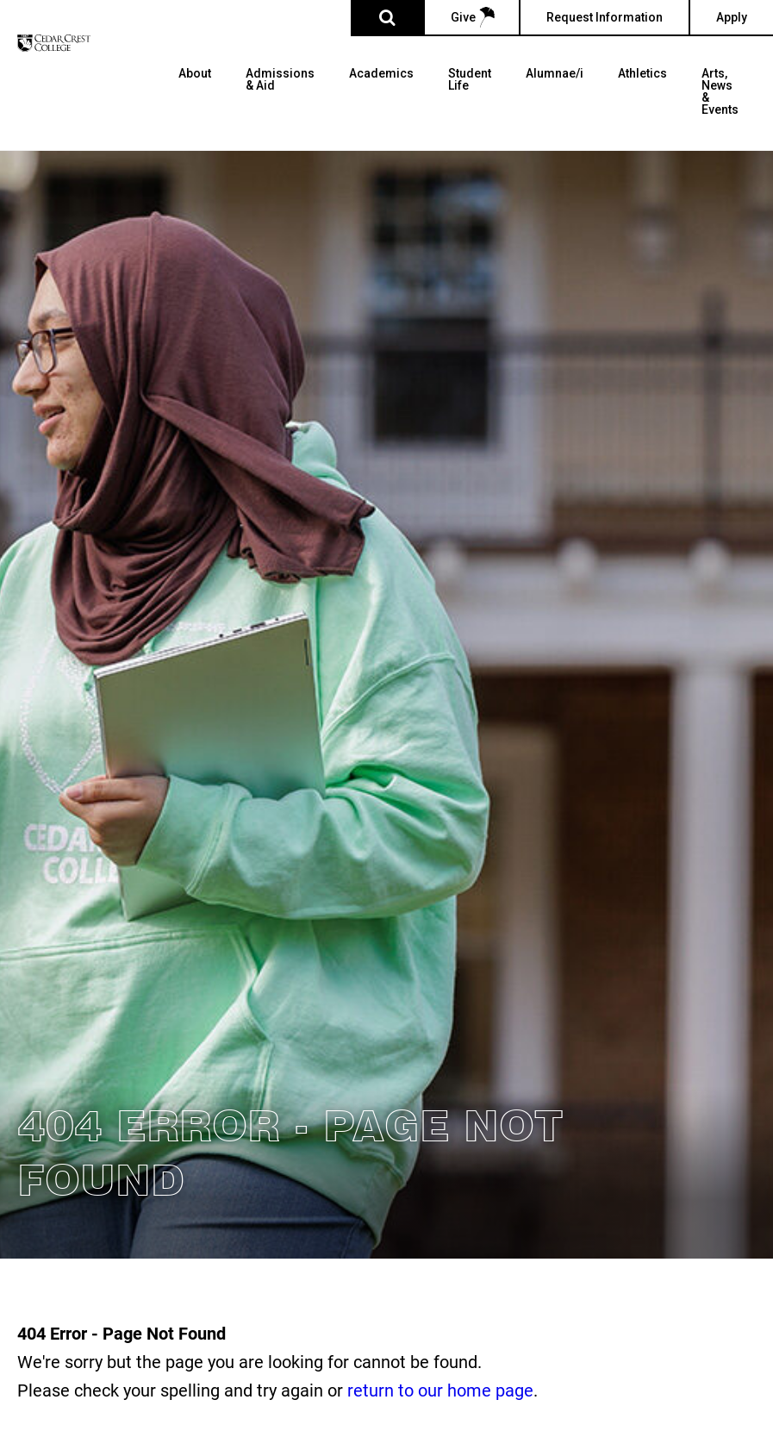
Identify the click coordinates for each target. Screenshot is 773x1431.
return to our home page (440, 1389)
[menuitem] (194, 108)
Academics (381, 73)
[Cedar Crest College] (53, 43)
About (194, 73)
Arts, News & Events (720, 91)
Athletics (642, 73)
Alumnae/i (554, 73)
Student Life (469, 79)
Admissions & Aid (280, 79)
